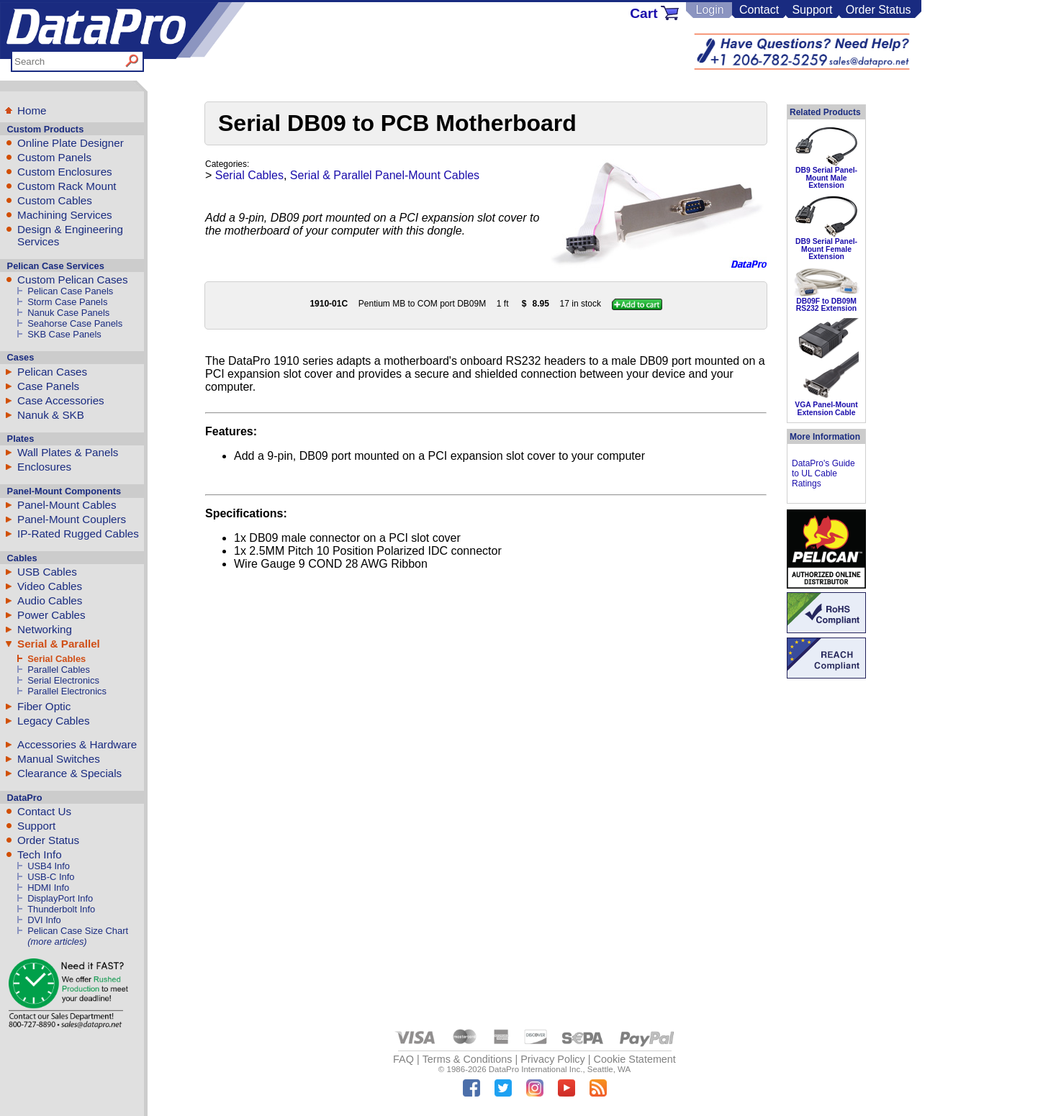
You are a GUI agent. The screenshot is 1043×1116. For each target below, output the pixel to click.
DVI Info (44, 920)
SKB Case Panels (64, 334)
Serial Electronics (63, 680)
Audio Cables (49, 600)
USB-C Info (50, 876)
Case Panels (48, 386)
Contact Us (44, 811)
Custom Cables (54, 200)
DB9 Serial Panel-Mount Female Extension (826, 248)
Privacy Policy (552, 1059)
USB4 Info (48, 866)
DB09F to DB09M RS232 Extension (826, 304)
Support (812, 10)
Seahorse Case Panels (74, 323)
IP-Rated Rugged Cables (78, 533)
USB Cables (47, 572)
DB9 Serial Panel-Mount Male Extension (826, 177)
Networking (44, 629)
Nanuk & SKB (50, 415)
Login (709, 10)
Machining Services (64, 215)
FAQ (403, 1059)
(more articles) (56, 941)
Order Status (878, 10)
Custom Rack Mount (67, 186)
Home (32, 110)
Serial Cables (56, 658)
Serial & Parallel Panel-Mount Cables (384, 175)
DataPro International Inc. (536, 1069)
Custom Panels (54, 157)
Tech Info (39, 854)
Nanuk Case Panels (68, 312)
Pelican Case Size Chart (77, 930)
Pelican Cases (52, 372)
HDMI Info (48, 887)
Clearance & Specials (69, 773)
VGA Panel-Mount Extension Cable (826, 408)
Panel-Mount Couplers (71, 519)
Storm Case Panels (67, 301)
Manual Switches (58, 759)
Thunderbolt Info (61, 909)
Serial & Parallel (58, 644)
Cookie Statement (634, 1059)
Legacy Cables (53, 720)
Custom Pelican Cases (72, 279)
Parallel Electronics (67, 691)
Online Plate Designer (70, 143)
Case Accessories (60, 400)
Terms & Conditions (468, 1059)
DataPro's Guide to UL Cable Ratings (823, 473)
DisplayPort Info (60, 898)
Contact (759, 10)
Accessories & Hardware (77, 744)
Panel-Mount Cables (67, 505)
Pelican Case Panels (70, 291)
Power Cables (51, 615)
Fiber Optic (44, 706)
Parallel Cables (58, 669)
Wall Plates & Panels (67, 452)
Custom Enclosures (64, 171)
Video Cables (49, 586)
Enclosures (44, 467)
